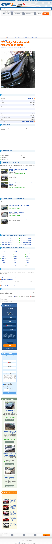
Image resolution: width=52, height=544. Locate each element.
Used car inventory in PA (6, 276)
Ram (27, 251)
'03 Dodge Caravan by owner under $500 (10, 454)
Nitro (15, 262)
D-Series (3, 262)
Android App (18, 541)
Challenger (4, 258)
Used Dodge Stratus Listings (10, 483)
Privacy (31, 541)
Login (51, 2)
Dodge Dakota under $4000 (25, 238)
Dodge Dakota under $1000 (7, 238)
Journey (15, 256)
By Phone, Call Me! (7, 386)
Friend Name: (9, 366)
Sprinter (27, 260)
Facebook (16, 296)
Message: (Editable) (10, 329)
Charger (3, 260)
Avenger (3, 251)
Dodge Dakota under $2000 (7, 242)
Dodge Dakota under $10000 (7, 240)
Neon (15, 260)
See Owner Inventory (10, 314)
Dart (2, 265)
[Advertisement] (26, 26)
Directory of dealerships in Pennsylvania (9, 285)
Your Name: (9, 358)
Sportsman (28, 258)
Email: (9, 321)
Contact (34, 541)
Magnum (15, 258)
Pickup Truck (31, 98)
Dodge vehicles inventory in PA (7, 279)
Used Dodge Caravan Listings (10, 439)
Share (47, 2)
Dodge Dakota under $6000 (25, 242)
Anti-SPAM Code (9, 388)
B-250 (3, 252)
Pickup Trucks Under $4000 (28, 121)
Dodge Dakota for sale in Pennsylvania (8, 277)
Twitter (27, 296)
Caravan (3, 256)
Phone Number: (9, 325)
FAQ (28, 541)
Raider (15, 265)
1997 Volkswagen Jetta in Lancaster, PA (19, 205)
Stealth (27, 262)
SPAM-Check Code (10, 339)
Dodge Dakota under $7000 (25, 244)
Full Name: (9, 317)
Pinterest (33, 296)
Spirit (27, 256)
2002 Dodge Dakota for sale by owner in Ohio (20, 176)
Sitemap (22, 541)
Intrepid (15, 254)
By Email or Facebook (7, 384)
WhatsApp (22, 296)
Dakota (3, 264)
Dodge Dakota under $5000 (25, 240)
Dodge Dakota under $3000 (7, 244)
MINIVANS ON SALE (9, 441)
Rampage (28, 254)
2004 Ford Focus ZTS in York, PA (17, 212)
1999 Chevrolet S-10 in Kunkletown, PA (18, 219)
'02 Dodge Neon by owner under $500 (9, 411)
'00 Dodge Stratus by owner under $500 (10, 476)
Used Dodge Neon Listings (9, 417)
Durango (15, 251)
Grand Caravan (17, 252)
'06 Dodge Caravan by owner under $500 (10, 432)
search (46, 13)
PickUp (15, 264)
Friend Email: (9, 369)
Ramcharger (28, 252)
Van (26, 265)
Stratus (27, 264)
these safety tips (10, 347)
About (26, 541)
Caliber (3, 254)
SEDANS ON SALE (9, 419)
